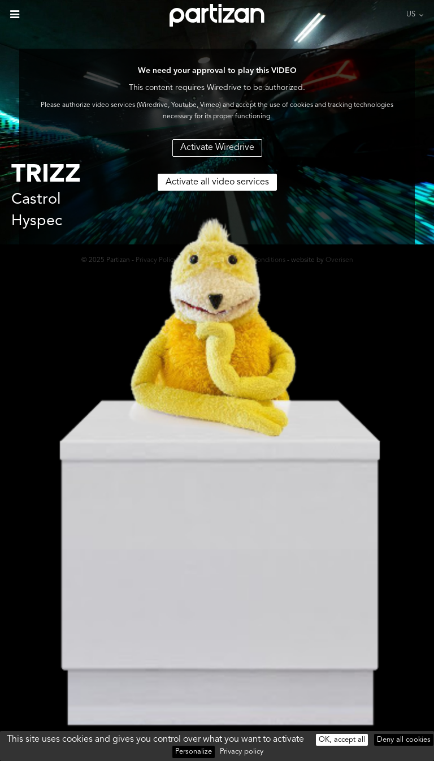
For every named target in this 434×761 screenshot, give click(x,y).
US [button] (410, 14)
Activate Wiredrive (217, 147)
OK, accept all (342, 739)
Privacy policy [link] (241, 751)
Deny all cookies (404, 739)
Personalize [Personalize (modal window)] (193, 751)
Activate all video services (217, 182)
